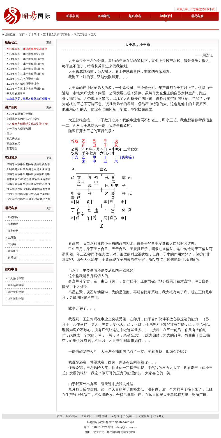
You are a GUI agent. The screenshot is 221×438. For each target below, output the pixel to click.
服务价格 (13, 230)
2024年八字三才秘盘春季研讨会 (25, 59)
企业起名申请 (16, 285)
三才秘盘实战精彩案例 (56, 34)
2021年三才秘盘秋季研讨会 (23, 83)
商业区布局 (13, 143)
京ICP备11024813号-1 (121, 422)
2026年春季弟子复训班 (20, 113)
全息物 (12, 237)
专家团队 (13, 224)
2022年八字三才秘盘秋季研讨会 (25, 73)
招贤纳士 (13, 244)
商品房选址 (13, 138)
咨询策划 (103, 16)
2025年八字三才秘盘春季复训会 (25, 54)
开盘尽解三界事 (16, 93)
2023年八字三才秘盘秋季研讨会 (25, 63)
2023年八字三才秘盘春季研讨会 (25, 68)
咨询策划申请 (16, 298)
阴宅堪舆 (12, 148)
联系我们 (13, 257)
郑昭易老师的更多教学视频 (23, 118)
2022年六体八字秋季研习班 (23, 78)
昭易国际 (27, 16)
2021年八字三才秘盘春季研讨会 (25, 88)
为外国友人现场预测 (19, 128)
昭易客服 (197, 16)
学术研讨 (166, 16)
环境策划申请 (16, 292)
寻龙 (9, 133)
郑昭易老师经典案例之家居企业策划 (28, 169)
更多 (49, 42)
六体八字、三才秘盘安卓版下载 (196, 9)
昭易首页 (72, 16)
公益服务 (13, 251)
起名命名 (135, 16)
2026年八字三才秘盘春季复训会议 (27, 49)
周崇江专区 (80, 34)
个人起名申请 (16, 278)
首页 (22, 34)
